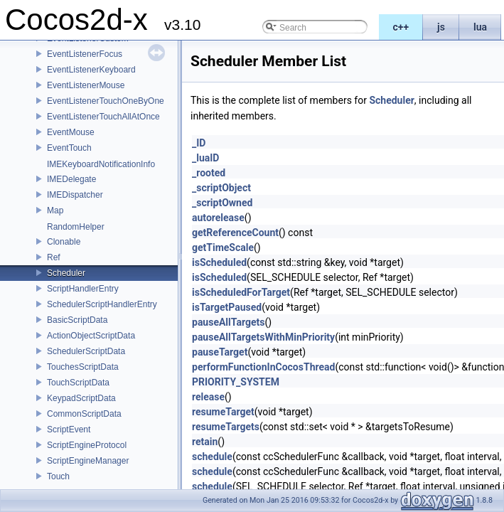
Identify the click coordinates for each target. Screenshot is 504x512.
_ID (198, 143)
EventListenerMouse (85, 85)
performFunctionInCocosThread (263, 367)
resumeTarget (223, 411)
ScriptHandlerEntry (83, 289)
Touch (58, 476)
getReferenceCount (235, 232)
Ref (53, 257)
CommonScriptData (84, 414)
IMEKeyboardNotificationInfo (101, 164)
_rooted (208, 172)
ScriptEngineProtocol (87, 445)
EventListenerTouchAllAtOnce (103, 117)
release (208, 396)
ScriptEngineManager (88, 461)
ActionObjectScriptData (91, 336)
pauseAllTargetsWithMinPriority (263, 337)
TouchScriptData (78, 383)
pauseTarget (219, 352)
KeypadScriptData (81, 398)
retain (205, 441)
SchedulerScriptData (86, 351)
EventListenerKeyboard (91, 70)
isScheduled (219, 262)
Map (55, 210)
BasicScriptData (77, 320)
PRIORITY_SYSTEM (235, 382)
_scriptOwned (222, 202)
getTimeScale (223, 247)
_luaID (205, 158)
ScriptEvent (68, 429)
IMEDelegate (71, 179)
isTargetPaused (227, 307)
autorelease (218, 217)
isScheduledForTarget (241, 292)
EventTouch (69, 148)
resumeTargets (225, 426)
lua (480, 27)
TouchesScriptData (83, 367)
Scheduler (66, 273)
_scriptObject (221, 187)
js (441, 27)
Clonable (63, 242)
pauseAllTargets (228, 322)
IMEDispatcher (75, 195)
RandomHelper (75, 227)
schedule (212, 456)
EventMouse (71, 132)
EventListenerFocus (84, 54)
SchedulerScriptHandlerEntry (102, 304)
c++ (401, 27)
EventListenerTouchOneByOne (105, 101)
